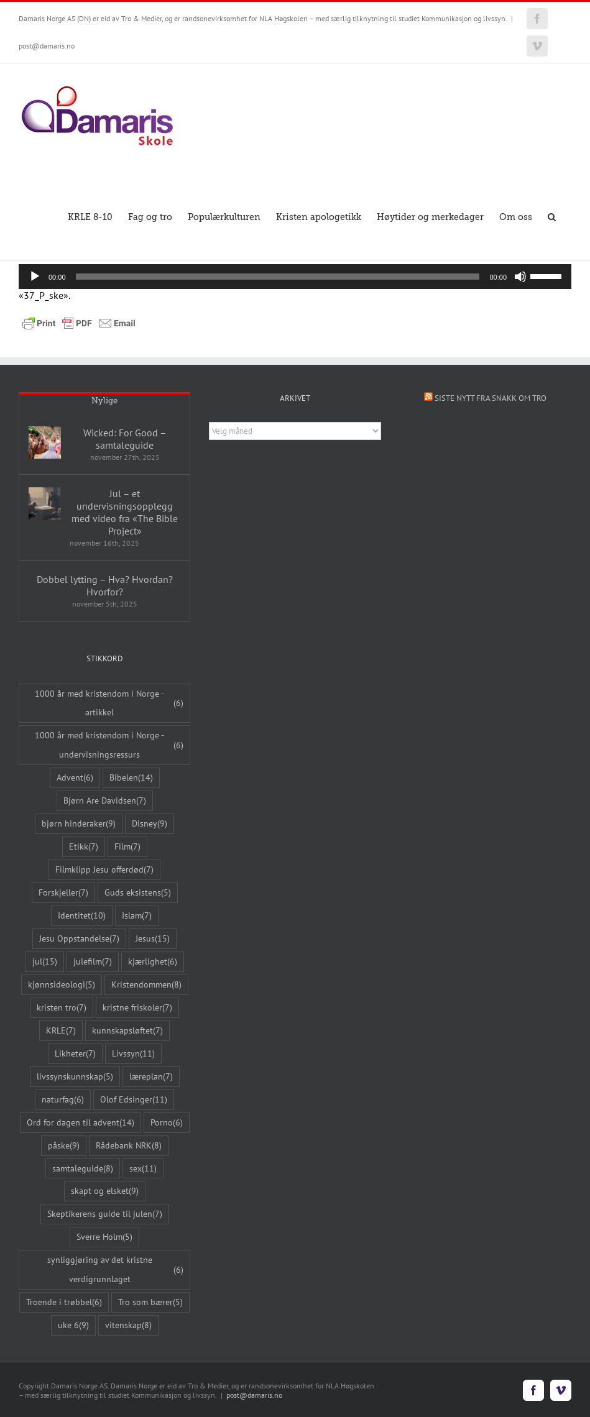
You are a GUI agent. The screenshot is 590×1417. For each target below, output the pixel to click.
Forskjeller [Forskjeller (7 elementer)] (63, 892)
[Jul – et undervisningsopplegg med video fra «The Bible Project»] (45, 503)
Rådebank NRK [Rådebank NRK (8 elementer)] (129, 1145)
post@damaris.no (47, 45)
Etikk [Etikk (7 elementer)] (83, 846)
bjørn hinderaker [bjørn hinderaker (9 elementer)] (79, 823)
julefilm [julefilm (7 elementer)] (92, 961)
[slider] (278, 276)
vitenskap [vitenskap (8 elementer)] (128, 1325)
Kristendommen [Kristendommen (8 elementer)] (146, 984)
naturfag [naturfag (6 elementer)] (63, 1099)
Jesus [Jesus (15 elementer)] (153, 938)
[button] (552, 216)
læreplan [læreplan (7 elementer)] (151, 1076)
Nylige (104, 400)
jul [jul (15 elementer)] (44, 961)
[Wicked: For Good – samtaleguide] (45, 442)
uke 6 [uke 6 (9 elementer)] (73, 1325)
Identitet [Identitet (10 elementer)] (82, 915)
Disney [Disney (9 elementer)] (149, 823)
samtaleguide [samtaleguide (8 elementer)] (82, 1168)
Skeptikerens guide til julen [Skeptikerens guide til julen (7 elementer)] (104, 1214)
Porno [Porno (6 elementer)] (166, 1122)
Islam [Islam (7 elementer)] (137, 915)
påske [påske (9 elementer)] (64, 1145)
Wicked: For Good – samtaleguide (125, 438)
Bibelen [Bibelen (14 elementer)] (131, 777)
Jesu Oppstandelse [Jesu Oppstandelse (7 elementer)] (79, 938)
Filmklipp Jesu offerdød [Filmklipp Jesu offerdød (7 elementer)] (104, 869)
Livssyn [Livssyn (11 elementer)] (133, 1053)
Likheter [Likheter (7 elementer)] (75, 1053)
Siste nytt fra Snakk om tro (490, 398)
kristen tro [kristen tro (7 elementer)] (61, 1007)
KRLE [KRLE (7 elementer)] (61, 1030)
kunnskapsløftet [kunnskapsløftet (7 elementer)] (127, 1030)
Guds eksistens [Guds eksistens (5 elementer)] (137, 892)
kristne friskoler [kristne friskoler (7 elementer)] (137, 1007)
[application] (295, 276)
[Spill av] (35, 276)
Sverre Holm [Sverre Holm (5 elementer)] (104, 1237)
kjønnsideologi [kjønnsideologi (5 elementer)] (61, 984)
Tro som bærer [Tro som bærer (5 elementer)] (150, 1302)
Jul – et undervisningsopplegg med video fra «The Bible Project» (124, 512)
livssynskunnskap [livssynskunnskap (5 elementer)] (75, 1076)
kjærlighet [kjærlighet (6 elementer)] (152, 961)
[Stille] (520, 276)
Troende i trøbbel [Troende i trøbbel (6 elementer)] (64, 1302)
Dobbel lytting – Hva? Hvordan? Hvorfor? (105, 585)
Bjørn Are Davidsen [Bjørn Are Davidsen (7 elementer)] (104, 800)
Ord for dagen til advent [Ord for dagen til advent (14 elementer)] (80, 1122)
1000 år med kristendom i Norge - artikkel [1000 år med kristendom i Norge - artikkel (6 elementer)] (109, 702)
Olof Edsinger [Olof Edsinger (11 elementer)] (133, 1099)
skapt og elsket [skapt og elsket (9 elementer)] (105, 1191)
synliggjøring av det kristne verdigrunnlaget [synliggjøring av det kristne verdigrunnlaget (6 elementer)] (115, 1269)
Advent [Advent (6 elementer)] (75, 777)
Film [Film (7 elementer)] (127, 846)
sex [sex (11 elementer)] (143, 1168)
